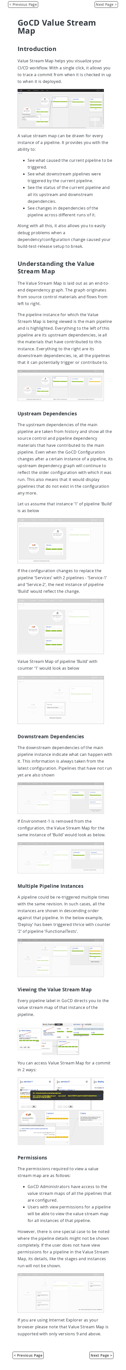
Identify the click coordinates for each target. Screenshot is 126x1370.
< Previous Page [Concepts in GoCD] (23, 4)
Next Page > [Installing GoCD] (106, 4)
